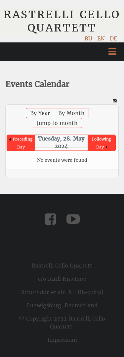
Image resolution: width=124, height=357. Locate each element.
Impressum (62, 339)
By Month (71, 113)
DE (113, 38)
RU (89, 38)
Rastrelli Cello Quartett (62, 21)
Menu (112, 51)
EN (101, 38)
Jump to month (57, 123)
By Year (40, 113)
